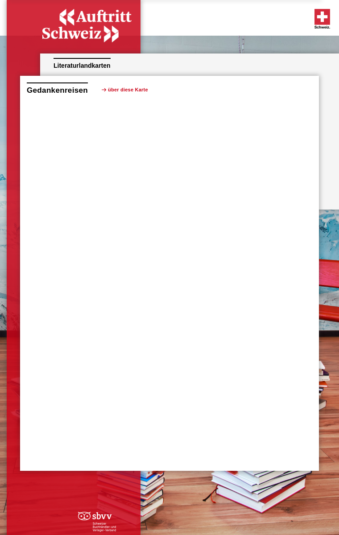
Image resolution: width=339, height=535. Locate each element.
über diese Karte (128, 89)
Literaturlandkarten (82, 65)
